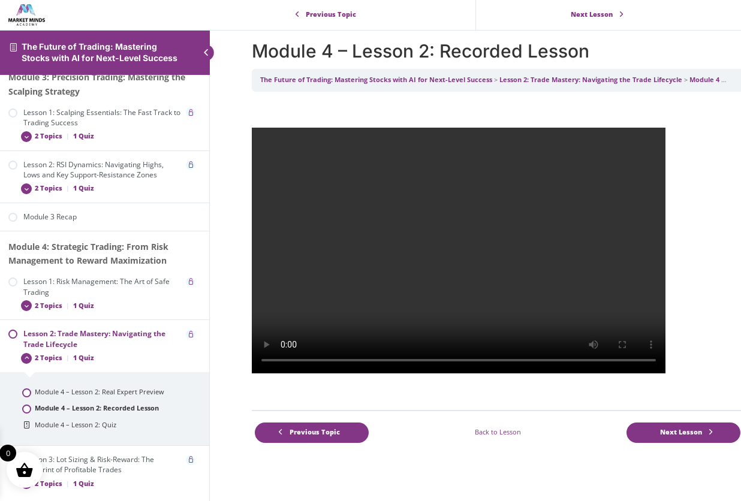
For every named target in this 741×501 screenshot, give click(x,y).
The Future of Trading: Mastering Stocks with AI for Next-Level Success (99, 52)
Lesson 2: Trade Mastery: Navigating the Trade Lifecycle (590, 80)
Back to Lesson (498, 432)
